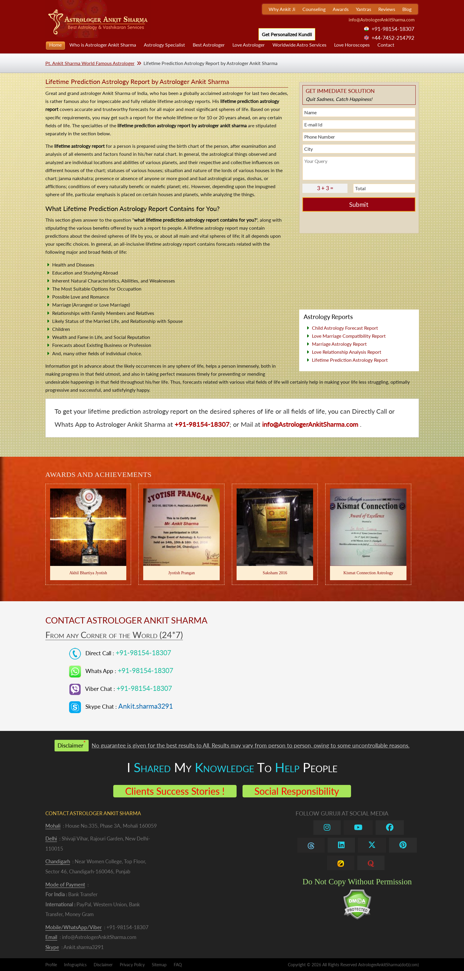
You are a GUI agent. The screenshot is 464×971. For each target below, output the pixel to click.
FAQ (178, 964)
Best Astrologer (209, 44)
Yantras (363, 9)
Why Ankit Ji (282, 9)
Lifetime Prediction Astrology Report (350, 360)
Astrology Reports (328, 316)
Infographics (75, 964)
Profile (51, 964)
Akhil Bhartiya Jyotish (88, 572)
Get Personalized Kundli (287, 34)
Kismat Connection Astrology (368, 572)
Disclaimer (103, 964)
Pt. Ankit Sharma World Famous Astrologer (90, 63)
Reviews (386, 9)
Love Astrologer (248, 44)
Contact (385, 44)
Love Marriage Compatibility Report (349, 336)
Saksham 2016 (275, 572)
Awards (341, 9)
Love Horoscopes (352, 44)
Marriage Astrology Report (339, 344)
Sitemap (159, 964)
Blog (407, 9)
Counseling (314, 9)
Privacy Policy (132, 964)
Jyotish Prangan (181, 572)
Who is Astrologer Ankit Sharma (102, 44)
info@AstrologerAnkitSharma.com (381, 19)
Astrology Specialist (164, 44)
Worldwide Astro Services (299, 44)
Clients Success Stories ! (175, 791)
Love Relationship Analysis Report (346, 352)
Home (55, 44)
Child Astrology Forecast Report (345, 328)
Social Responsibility (296, 791)
